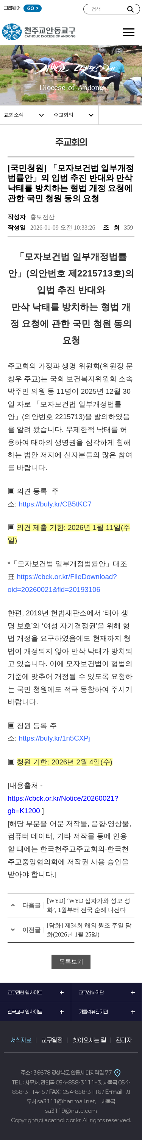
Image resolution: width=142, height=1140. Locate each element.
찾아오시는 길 (89, 1040)
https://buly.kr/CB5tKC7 (55, 504)
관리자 (124, 1040)
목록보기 (71, 961)
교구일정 (51, 1040)
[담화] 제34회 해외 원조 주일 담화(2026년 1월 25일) (89, 930)
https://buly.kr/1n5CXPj (54, 738)
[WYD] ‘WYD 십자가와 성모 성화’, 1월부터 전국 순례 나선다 (88, 905)
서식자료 (20, 1040)
